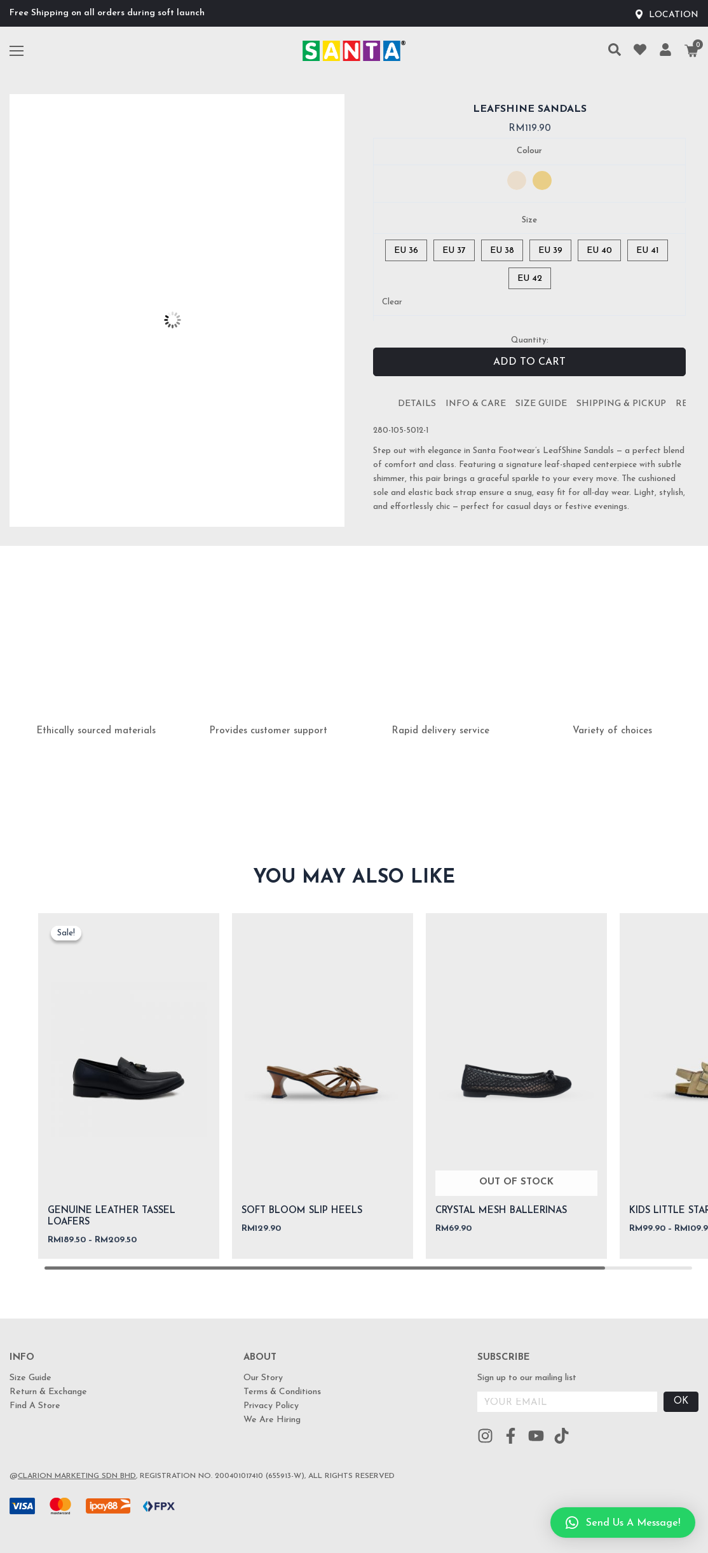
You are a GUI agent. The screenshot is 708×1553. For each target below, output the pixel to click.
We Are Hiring (272, 1420)
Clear (392, 302)
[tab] (417, 404)
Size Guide (541, 404)
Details (417, 404)
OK (681, 1401)
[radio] (516, 180)
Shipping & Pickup (621, 404)
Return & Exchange (48, 1392)
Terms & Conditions (282, 1392)
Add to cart (529, 362)
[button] (622, 1522)
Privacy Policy (271, 1406)
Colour (529, 151)
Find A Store (35, 1406)
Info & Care (476, 404)
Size (529, 220)
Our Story (263, 1378)
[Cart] (691, 50)
